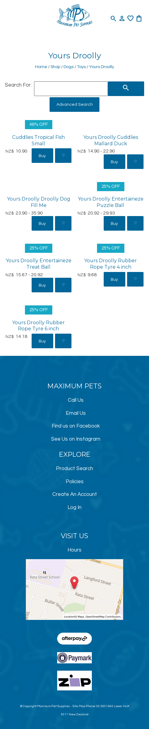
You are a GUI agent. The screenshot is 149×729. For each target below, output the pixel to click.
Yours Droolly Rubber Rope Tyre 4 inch (110, 264)
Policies (75, 481)
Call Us (76, 400)
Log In (74, 507)
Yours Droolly (101, 66)
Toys (81, 66)
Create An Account (74, 494)
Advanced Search (75, 104)
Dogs (69, 66)
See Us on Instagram (75, 439)
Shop (55, 66)
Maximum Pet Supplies (53, 706)
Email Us (76, 413)
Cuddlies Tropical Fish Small (38, 140)
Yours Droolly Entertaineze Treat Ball (38, 264)
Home (41, 66)
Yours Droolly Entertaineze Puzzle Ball (111, 202)
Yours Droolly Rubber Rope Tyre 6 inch (38, 326)
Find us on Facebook (76, 426)
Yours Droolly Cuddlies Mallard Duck (110, 140)
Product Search (74, 468)
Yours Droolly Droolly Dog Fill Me (38, 202)
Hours (74, 550)
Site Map (78, 706)
